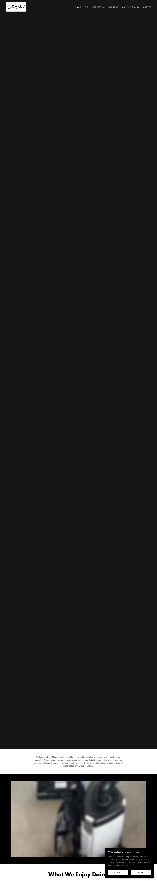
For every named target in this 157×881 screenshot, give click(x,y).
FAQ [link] (86, 7)
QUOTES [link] (147, 7)
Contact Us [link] (98, 7)
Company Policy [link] (130, 7)
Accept (141, 872)
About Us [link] (113, 7)
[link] (16, 7)
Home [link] (78, 7)
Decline (118, 872)
